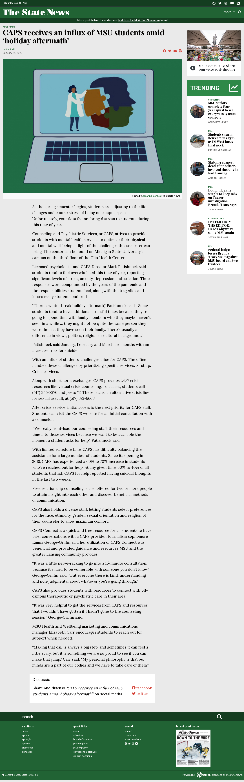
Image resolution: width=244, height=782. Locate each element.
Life (90, 11)
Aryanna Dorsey (151, 198)
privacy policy (80, 750)
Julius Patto (9, 51)
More (214, 11)
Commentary (149, 11)
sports (25, 737)
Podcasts (171, 11)
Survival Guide (125, 11)
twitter (139, 696)
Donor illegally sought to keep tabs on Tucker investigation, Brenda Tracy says (222, 200)
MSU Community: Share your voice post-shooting (217, 70)
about (76, 733)
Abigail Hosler (217, 180)
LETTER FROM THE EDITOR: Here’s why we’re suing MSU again (221, 229)
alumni (128, 733)
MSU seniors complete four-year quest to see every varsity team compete (222, 112)
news (25, 733)
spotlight (26, 742)
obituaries (27, 754)
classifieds (27, 750)
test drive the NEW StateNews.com (139, 22)
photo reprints (80, 746)
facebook (141, 690)
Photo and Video (194, 11)
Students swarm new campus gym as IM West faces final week (221, 142)
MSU (12, 29)
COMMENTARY (216, 221)
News (77, 11)
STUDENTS (214, 102)
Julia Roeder (215, 212)
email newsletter (133, 742)
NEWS (5, 29)
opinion (26, 746)
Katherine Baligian (220, 152)
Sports (104, 11)
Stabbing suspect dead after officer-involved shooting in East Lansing (223, 170)
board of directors (82, 742)
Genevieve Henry (218, 124)
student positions (82, 758)
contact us (130, 737)
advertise (78, 737)
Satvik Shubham (218, 240)
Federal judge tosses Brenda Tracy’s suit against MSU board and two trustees (223, 259)
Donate (230, 12)
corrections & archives (85, 754)
